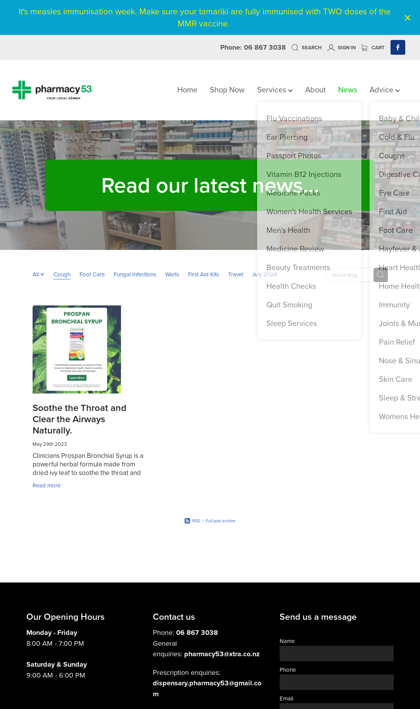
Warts (172, 274)
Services (275, 89)
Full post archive (220, 521)
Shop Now (227, 89)
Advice (385, 89)
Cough (62, 274)
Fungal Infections (135, 274)
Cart (373, 47)
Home (187, 89)
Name (287, 641)
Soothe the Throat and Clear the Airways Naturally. (79, 419)
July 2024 (264, 274)
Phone (288, 670)
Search (306, 47)
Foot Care (92, 274)
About (315, 89)
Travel (235, 274)
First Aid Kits (203, 274)
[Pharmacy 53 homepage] (52, 90)
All (36, 274)
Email (286, 698)
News (347, 89)
